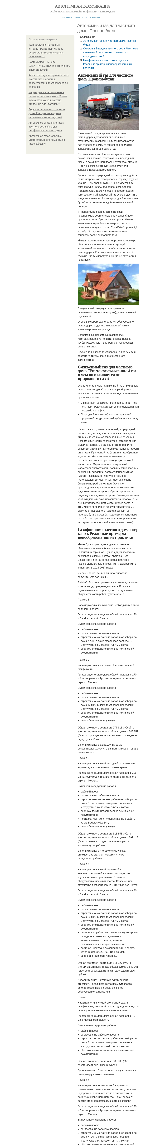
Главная (66, 17)
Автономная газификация (82, 6)
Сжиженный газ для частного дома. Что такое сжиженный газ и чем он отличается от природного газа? (110, 52)
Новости (81, 17)
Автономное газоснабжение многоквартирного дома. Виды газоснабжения (47, 140)
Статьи (95, 17)
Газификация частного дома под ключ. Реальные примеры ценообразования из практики (107, 64)
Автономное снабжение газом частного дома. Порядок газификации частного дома (46, 126)
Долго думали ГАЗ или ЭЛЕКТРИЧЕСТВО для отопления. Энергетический (49, 66)
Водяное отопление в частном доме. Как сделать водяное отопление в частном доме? (47, 113)
